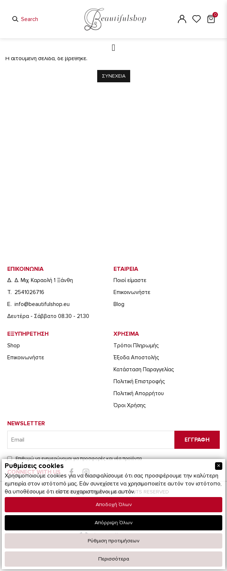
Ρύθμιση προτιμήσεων (113, 541)
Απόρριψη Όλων (113, 523)
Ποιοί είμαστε (130, 280)
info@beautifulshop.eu (42, 304)
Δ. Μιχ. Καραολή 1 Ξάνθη (44, 280)
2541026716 (29, 292)
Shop (13, 345)
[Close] (218, 466)
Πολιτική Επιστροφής (139, 381)
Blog (119, 304)
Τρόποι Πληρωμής (136, 345)
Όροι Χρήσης (129, 405)
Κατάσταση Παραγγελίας (144, 369)
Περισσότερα (113, 559)
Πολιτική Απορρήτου (139, 393)
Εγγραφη (197, 439)
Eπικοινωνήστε (132, 292)
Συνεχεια (113, 76)
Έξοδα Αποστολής (136, 357)
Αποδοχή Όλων (114, 504)
